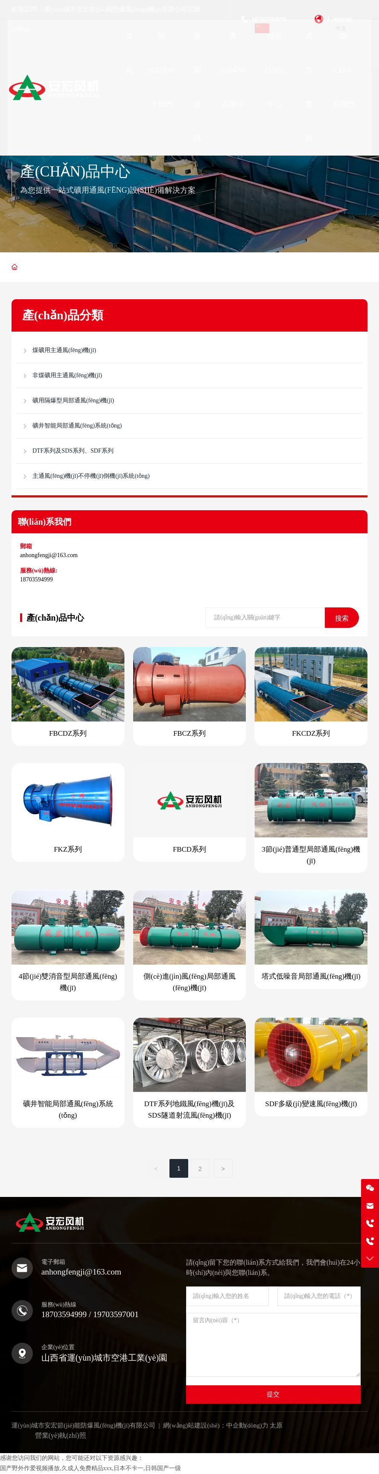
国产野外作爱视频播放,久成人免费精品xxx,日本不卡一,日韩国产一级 (90, 1468)
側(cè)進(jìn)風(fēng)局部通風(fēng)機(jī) (189, 983)
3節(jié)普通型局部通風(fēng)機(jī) (311, 855)
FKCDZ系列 (311, 734)
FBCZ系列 (189, 734)
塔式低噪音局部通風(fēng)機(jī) (311, 977)
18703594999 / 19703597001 (91, 1315)
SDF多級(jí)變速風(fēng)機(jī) (311, 1105)
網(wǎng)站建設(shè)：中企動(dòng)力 (216, 1425)
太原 (277, 1425)
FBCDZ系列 (68, 734)
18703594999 (36, 579)
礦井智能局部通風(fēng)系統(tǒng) (68, 1110)
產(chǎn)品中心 (77, 171)
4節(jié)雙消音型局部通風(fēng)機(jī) (67, 983)
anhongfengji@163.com (49, 555)
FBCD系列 (189, 850)
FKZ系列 (68, 850)
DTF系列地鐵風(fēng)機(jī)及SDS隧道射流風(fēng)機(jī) (189, 1110)
